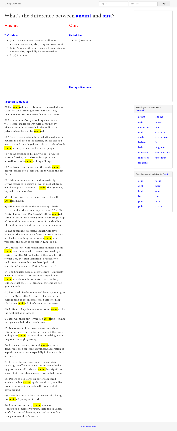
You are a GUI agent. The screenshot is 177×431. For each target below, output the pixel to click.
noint (141, 122)
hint (140, 191)
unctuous (160, 158)
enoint (159, 117)
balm (141, 147)
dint (140, 186)
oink (140, 181)
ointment (143, 152)
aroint (141, 117)
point (141, 206)
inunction (143, 158)
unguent (160, 147)
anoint (83, 16)
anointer (160, 132)
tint (157, 196)
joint (158, 181)
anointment (162, 137)
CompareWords (14, 4)
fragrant (143, 163)
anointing (143, 127)
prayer (159, 122)
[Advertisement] (34, 79)
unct (157, 127)
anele (141, 137)
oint (107, 16)
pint (140, 201)
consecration (162, 152)
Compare (164, 3)
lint (140, 196)
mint (158, 201)
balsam (142, 142)
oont (158, 191)
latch (158, 142)
